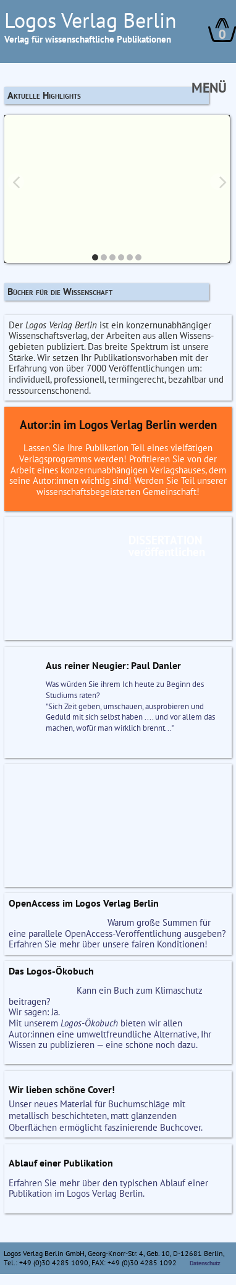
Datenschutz (205, 1263)
